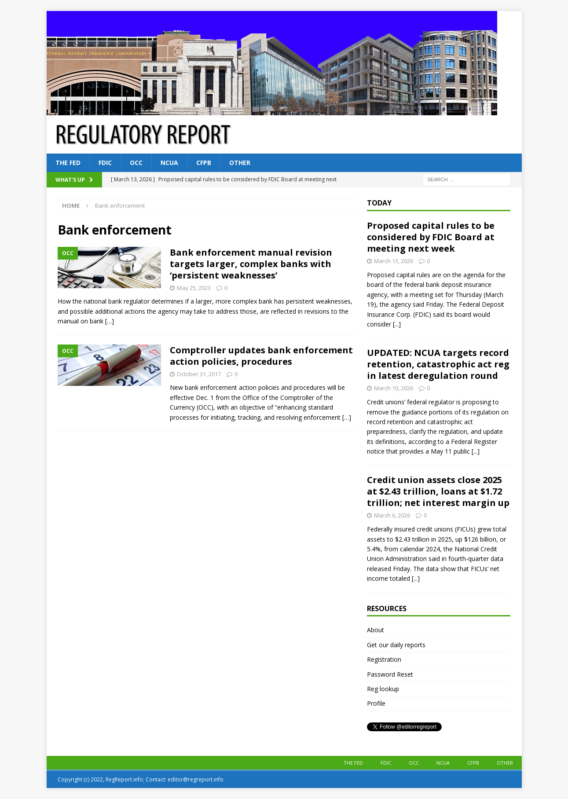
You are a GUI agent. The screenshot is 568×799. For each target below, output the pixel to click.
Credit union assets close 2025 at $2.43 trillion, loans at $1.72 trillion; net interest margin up (438, 491)
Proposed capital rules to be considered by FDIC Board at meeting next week (431, 237)
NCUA (169, 162)
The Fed (68, 162)
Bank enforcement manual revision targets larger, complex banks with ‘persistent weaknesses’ (251, 263)
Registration (384, 659)
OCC (136, 162)
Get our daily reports (396, 645)
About (375, 630)
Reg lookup (383, 689)
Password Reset (390, 674)
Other (239, 162)
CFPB (203, 162)
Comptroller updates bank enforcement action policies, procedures (261, 355)
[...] (397, 324)
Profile (376, 703)
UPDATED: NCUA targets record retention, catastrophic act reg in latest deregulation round (438, 364)
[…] (109, 321)
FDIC (105, 162)
